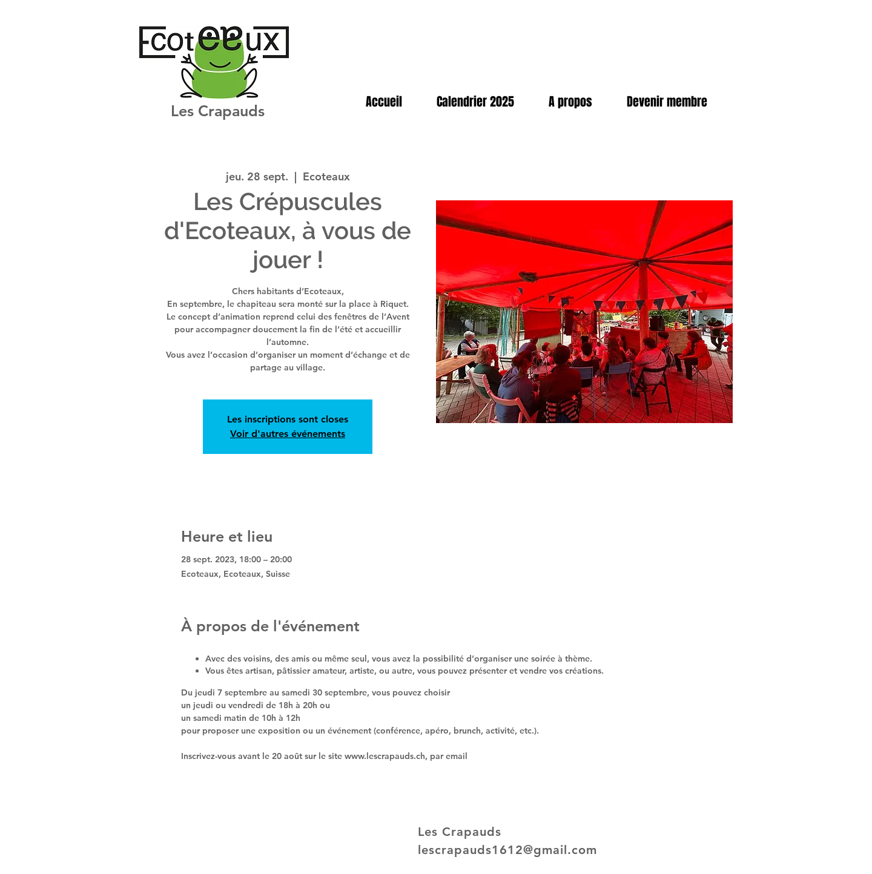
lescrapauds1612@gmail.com (507, 850)
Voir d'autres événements (287, 433)
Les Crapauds (218, 111)
